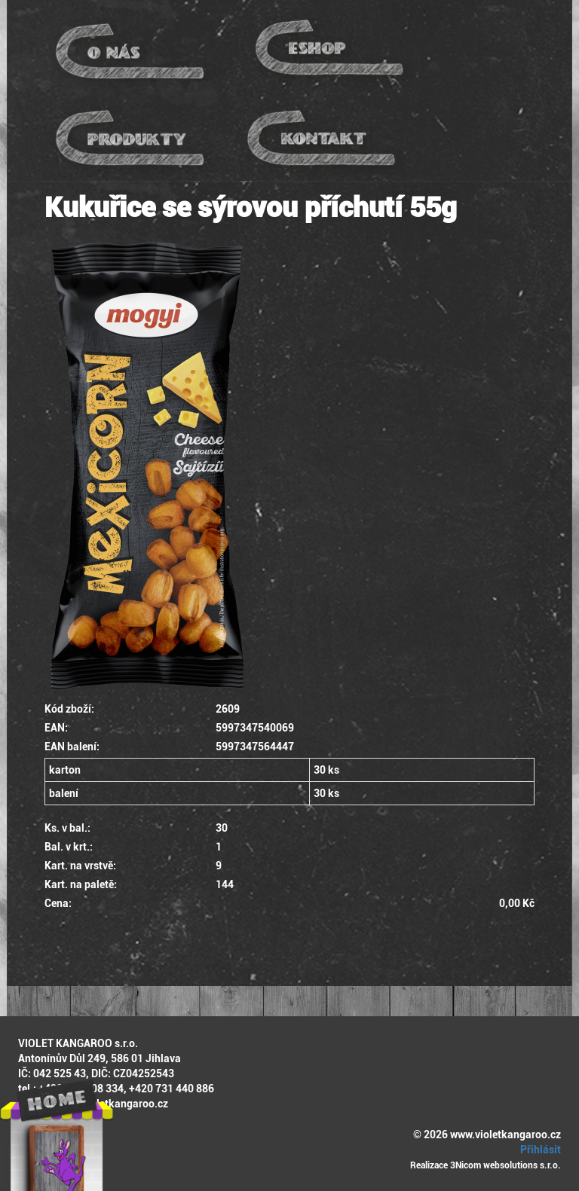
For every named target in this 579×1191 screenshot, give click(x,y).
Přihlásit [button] (538, 1150)
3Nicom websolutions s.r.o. (505, 1165)
